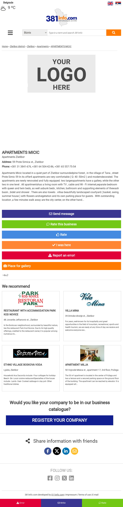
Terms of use (84, 494)
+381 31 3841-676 (20, 166)
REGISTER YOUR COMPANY (59, 420)
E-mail (95, 494)
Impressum (71, 494)
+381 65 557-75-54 (65, 166)
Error (20, 503)
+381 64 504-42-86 (42, 166)
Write (62, 503)
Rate (102, 503)
